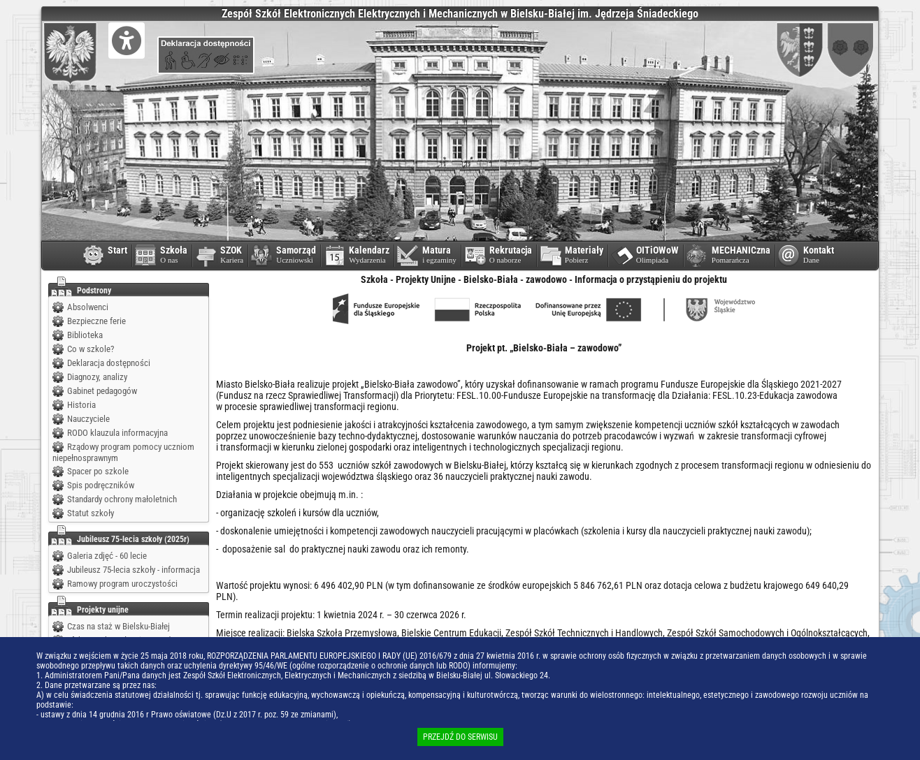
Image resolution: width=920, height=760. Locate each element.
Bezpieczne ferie (96, 321)
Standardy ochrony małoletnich (122, 499)
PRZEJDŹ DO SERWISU (460, 737)
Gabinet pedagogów (102, 391)
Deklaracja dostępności (108, 363)
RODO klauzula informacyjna (117, 433)
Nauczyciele (88, 419)
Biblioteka (85, 335)
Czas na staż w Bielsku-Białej (118, 626)
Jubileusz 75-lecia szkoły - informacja (133, 569)
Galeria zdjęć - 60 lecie (107, 555)
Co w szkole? (90, 349)
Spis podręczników (100, 485)
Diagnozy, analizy (97, 377)
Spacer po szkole (98, 471)
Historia (81, 405)
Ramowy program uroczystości (122, 583)
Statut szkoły (90, 513)
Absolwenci (87, 307)
